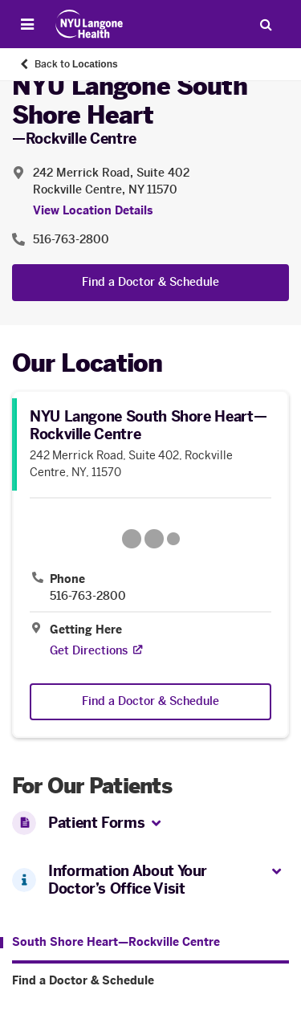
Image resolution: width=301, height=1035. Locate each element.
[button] (156, 824)
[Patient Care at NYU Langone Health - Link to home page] (89, 24)
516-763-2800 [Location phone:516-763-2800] (71, 240)
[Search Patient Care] (266, 24)
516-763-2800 (88, 596)
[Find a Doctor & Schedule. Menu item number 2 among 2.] (150, 981)
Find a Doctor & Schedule (150, 282)
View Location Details (93, 211)
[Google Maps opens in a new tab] (150, 539)
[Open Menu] (27, 24)
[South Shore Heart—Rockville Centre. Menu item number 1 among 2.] (110, 942)
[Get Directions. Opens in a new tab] (89, 650)
